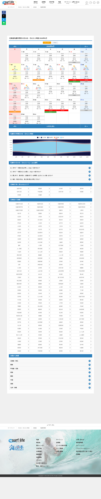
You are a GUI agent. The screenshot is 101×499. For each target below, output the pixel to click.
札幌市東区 (61, 204)
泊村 (19, 264)
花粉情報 (39, 457)
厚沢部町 (40, 248)
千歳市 (19, 229)
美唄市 (81, 219)
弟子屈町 (40, 347)
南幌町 (81, 267)
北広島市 (40, 236)
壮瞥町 (19, 328)
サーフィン (68, 2)
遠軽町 (61, 322)
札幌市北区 (40, 204)
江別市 (40, 223)
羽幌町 (19, 306)
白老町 (40, 328)
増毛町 (40, 303)
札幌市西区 (61, 207)
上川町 (61, 287)
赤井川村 (61, 191)
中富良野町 (82, 271)
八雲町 (40, 245)
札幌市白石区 (81, 204)
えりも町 (81, 331)
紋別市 (81, 223)
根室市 (81, 226)
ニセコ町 (61, 255)
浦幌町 (19, 344)
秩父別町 (19, 280)
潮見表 (36, 2)
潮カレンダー (40, 445)
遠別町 (61, 306)
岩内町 (81, 261)
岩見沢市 (61, 216)
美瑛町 (19, 290)
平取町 (81, 328)
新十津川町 (61, 277)
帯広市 (81, 213)
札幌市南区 (40, 207)
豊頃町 (81, 299)
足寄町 (61, 341)
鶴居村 (61, 347)
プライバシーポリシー (83, 448)
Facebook (4, 13)
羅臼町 (81, 351)
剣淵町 (81, 191)
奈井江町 (19, 191)
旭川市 (19, 213)
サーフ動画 (59, 448)
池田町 (61, 299)
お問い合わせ (76, 2)
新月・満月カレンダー (43, 466)
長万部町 (61, 245)
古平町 (81, 264)
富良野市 (40, 232)
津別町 (61, 315)
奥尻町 (81, 248)
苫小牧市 (40, 219)
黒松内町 (19, 255)
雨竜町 (40, 188)
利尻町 (81, 312)
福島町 (81, 239)
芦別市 (19, 223)
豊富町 (19, 309)
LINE (4, 23)
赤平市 (61, 223)
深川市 (19, 232)
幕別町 (40, 299)
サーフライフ (11, 428)
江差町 (81, 245)
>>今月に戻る (50, 126)
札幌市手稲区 (19, 210)
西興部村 (61, 325)
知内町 (19, 242)
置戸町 (19, 322)
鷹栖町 (40, 283)
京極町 (40, 195)
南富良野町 (19, 274)
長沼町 (61, 274)
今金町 (19, 251)
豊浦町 (19, 261)
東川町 (81, 287)
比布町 (61, 188)
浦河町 (40, 331)
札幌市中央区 (19, 204)
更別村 (81, 338)
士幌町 (61, 335)
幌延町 (40, 309)
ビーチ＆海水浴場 (61, 445)
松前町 (61, 239)
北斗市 (81, 236)
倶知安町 (81, 258)
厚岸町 (61, 344)
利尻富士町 (19, 315)
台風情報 (39, 451)
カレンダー (47, 42)
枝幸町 (40, 312)
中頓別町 (40, 191)
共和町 (61, 261)
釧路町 (40, 344)
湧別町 (81, 322)
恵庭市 (81, 232)
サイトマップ (80, 445)
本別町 (19, 303)
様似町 (61, 331)
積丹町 (61, 264)
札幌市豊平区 (19, 207)
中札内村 (61, 338)
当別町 (19, 239)
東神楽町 (61, 283)
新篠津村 (40, 239)
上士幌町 (81, 335)
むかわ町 (40, 296)
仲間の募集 (59, 451)
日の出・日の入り (41, 463)
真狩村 (81, 188)
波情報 (44, 2)
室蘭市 (40, 213)
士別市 (19, 226)
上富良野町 (61, 271)
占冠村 (61, 293)
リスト (55, 42)
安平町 (19, 296)
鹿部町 (81, 242)
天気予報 (52, 2)
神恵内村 (40, 264)
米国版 (78, 454)
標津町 (61, 351)
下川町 (81, 290)
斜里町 (19, 319)
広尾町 (40, 341)
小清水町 (61, 319)
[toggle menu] (98, 2)
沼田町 (81, 280)
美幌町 (40, 315)
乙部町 (61, 248)
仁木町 (19, 267)
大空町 (81, 315)
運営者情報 (79, 442)
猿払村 (61, 309)
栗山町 (81, 274)
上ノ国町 (19, 248)
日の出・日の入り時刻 (23, 428)
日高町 (61, 328)
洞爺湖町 (40, 261)
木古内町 (40, 242)
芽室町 (40, 338)
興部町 (40, 325)
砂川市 (61, 229)
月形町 (19, 277)
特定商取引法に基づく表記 (84, 451)
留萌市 (19, 219)
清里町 (40, 319)
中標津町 (40, 351)
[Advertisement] (50, 23)
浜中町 (81, 344)
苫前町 (19, 195)
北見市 (19, 216)
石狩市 (61, 236)
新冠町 (19, 331)
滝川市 (40, 229)
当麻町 (81, 283)
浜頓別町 (81, 309)
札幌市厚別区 (81, 207)
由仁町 (40, 274)
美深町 (61, 296)
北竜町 (61, 280)
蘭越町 (40, 255)
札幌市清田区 (40, 210)
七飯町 (61, 242)
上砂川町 (40, 271)
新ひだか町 (19, 335)
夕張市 (40, 216)
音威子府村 (82, 296)
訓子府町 (81, 319)
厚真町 (81, 293)
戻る (15, 46)
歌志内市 (81, 229)
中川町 (19, 299)
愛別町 (40, 287)
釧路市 (61, 213)
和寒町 (40, 290)
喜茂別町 (40, 258)
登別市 (61, 232)
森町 (19, 245)
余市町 (40, 267)
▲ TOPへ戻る (50, 425)
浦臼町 (40, 277)
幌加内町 (19, 283)
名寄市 (40, 226)
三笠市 (61, 226)
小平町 (61, 303)
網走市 (81, 216)
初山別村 (40, 306)
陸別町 (81, 341)
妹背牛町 (19, 188)
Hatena (3, 20)
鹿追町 (19, 338)
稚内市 (61, 219)
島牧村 (61, 251)
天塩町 (81, 306)
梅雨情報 (39, 454)
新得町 (19, 293)
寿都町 (81, 251)
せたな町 (40, 251)
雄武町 (81, 325)
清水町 (40, 293)
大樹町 (19, 341)
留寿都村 (19, 258)
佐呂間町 (40, 322)
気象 (60, 2)
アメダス (39, 460)
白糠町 (81, 347)
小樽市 (81, 210)
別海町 (19, 351)
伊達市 (19, 236)
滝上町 (19, 325)
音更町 (40, 335)
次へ (86, 46)
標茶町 (19, 347)
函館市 (61, 210)
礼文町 (61, 312)
